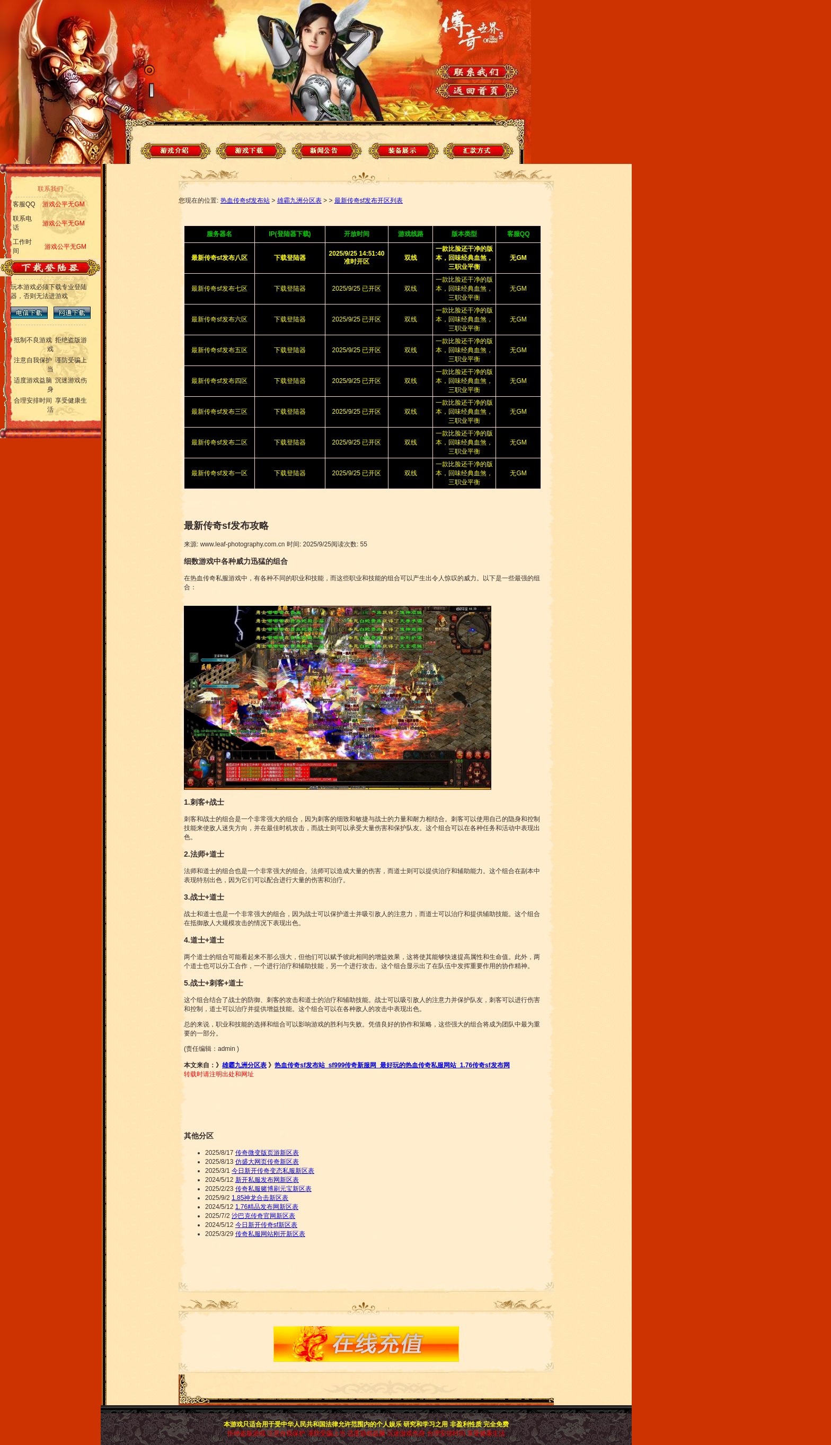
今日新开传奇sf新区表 (266, 1225)
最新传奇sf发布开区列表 (368, 200)
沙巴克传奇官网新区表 (263, 1216)
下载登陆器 (290, 288)
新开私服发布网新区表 (267, 1179)
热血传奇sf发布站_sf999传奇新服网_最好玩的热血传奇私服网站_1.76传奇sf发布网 (392, 1065)
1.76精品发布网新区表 (266, 1207)
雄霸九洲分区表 (299, 200)
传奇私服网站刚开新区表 (270, 1234)
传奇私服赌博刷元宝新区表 (273, 1188)
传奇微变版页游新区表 (267, 1152)
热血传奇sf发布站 (245, 200)
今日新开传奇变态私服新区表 (273, 1170)
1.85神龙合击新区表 (260, 1198)
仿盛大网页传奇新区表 (267, 1161)
